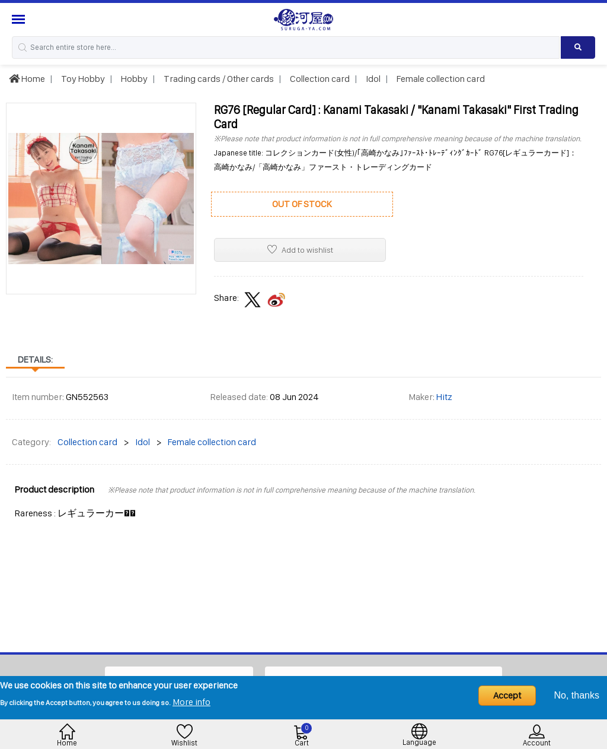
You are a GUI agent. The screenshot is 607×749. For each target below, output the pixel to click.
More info (191, 701)
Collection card (319, 78)
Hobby (133, 78)
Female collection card (440, 78)
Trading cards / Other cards (218, 78)
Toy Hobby (82, 78)
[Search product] (578, 47)
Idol (372, 78)
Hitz (444, 396)
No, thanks (576, 695)
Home (27, 78)
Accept (507, 695)
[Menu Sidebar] (20, 19)
